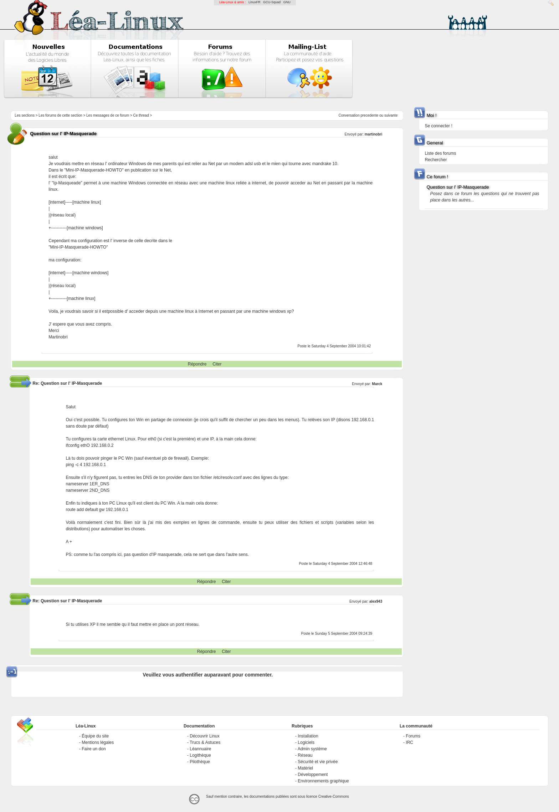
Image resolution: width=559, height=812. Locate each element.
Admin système (312, 748)
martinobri (373, 134)
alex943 (375, 601)
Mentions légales (98, 742)
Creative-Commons (333, 796)
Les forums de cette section (60, 115)
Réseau (305, 755)
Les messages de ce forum (107, 115)
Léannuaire (200, 748)
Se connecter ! (438, 125)
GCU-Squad (272, 2)
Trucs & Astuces (205, 742)
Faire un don (94, 748)
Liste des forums (440, 153)
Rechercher (436, 159)
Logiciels (306, 742)
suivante (391, 115)
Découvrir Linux (204, 736)
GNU (287, 2)
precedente (369, 115)
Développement (313, 774)
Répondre (197, 364)
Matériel (305, 768)
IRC (409, 742)
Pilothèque (200, 761)
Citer (216, 364)
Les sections (25, 115)
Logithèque (200, 755)
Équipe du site (95, 736)
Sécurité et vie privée (318, 761)
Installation (308, 736)
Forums (413, 736)
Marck (377, 384)
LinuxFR (254, 2)
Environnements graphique (323, 780)
